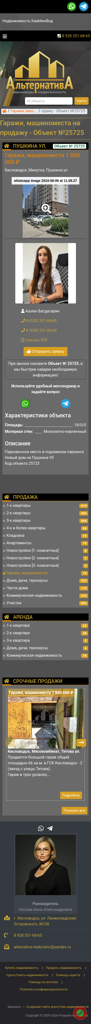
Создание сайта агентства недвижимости (57, 1007)
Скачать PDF (34, 340)
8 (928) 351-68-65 (39, 320)
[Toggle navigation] (3, 36)
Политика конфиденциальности (43, 989)
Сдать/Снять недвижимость (27, 975)
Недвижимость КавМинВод (27, 21)
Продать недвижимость (64, 968)
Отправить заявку (45, 351)
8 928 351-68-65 (76, 36)
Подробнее (71, 795)
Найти (82, 101)
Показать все (74, 810)
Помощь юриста (68, 975)
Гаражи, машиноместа (24, 111)
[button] (45, 205)
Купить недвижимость (22, 968)
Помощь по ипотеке (43, 982)
